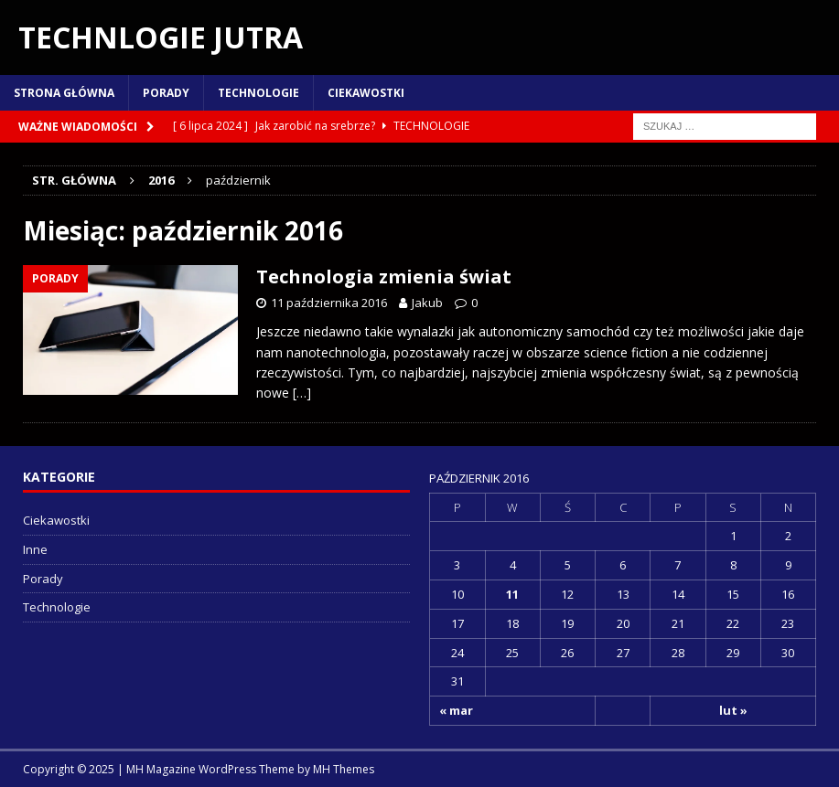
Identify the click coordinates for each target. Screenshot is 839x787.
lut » (733, 710)
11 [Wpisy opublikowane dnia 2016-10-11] (512, 594)
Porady (166, 93)
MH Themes (343, 769)
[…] (302, 392)
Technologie (258, 93)
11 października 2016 (329, 302)
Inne (35, 549)
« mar (456, 710)
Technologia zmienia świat (383, 276)
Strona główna (64, 93)
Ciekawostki (366, 93)
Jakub (427, 302)
